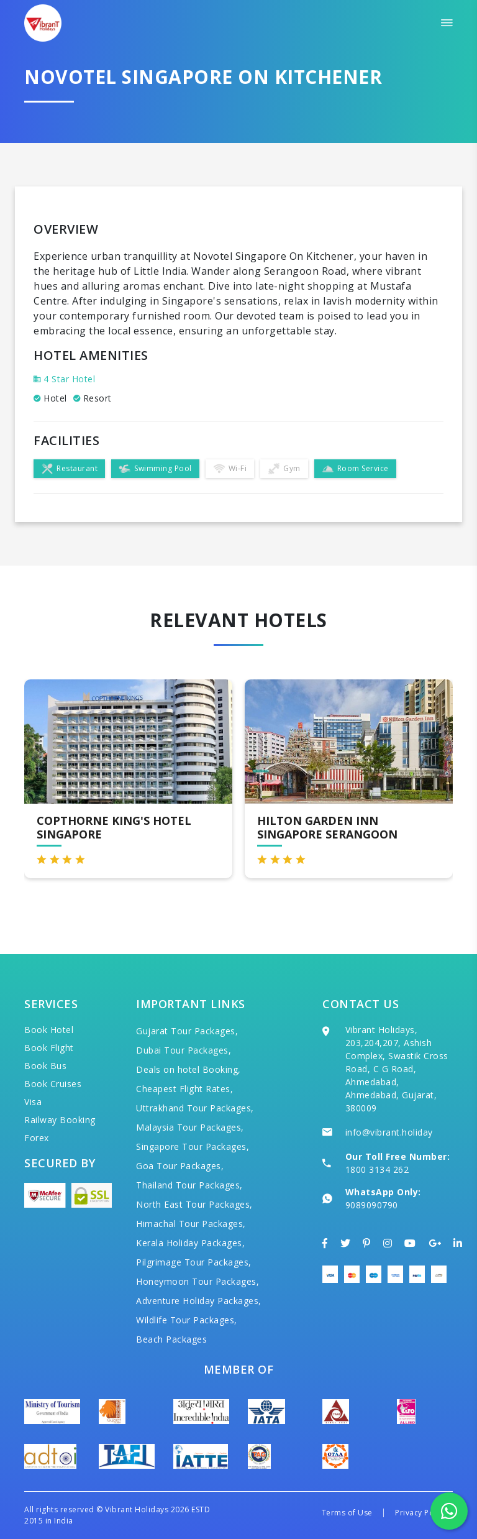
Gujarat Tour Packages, (187, 1031)
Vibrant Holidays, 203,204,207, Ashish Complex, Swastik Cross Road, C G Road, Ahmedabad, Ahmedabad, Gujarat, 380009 (396, 1069)
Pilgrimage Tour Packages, (194, 1262)
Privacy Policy (421, 1512)
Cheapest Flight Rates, (184, 1089)
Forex (36, 1138)
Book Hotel (48, 1030)
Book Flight (49, 1048)
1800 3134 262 (377, 1169)
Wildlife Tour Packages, (186, 1320)
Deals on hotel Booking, (188, 1069)
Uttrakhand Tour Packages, (195, 1108)
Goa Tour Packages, (180, 1166)
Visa (33, 1102)
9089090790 (371, 1205)
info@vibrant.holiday (389, 1132)
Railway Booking (60, 1120)
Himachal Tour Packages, (191, 1223)
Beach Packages (171, 1339)
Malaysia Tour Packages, (190, 1127)
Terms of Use (347, 1512)
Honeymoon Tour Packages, (197, 1281)
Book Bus (45, 1066)
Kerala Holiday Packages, (190, 1243)
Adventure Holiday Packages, (198, 1301)
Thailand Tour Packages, (189, 1185)
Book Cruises (52, 1084)
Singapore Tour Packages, (192, 1146)
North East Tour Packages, (194, 1204)
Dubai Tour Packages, (183, 1050)
